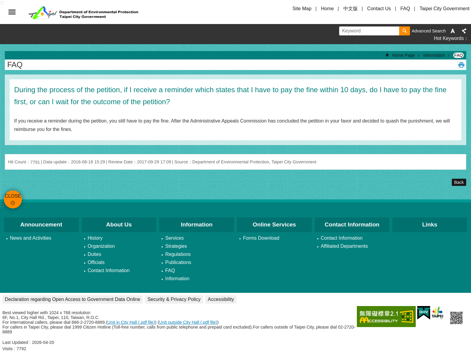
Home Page (403, 55)
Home (327, 8)
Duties (94, 254)
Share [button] (464, 30)
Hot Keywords (449, 38)
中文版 (350, 8)
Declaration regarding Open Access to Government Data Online (72, 299)
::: (2, 205)
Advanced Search (429, 31)
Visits (7, 348)
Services (174, 238)
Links (429, 224)
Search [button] (404, 30)
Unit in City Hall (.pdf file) (131, 322)
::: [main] (7, 49)
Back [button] (459, 182)
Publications (178, 262)
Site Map (302, 8)
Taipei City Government (444, 8)
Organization (101, 246)
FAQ (405, 8)
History (95, 238)
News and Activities (30, 238)
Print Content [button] (461, 65)
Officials (96, 262)
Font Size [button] (452, 30)
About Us (119, 224)
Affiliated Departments (344, 246)
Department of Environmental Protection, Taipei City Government (84, 12)
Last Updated (15, 342)
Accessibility (221, 299)
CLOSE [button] (12, 12)
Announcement (41, 224)
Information (434, 55)
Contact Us (379, 8)
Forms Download (261, 238)
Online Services (274, 224)
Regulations (178, 254)
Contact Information (109, 270)
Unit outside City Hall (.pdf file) (188, 322)
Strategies (176, 246)
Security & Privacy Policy (174, 299)
